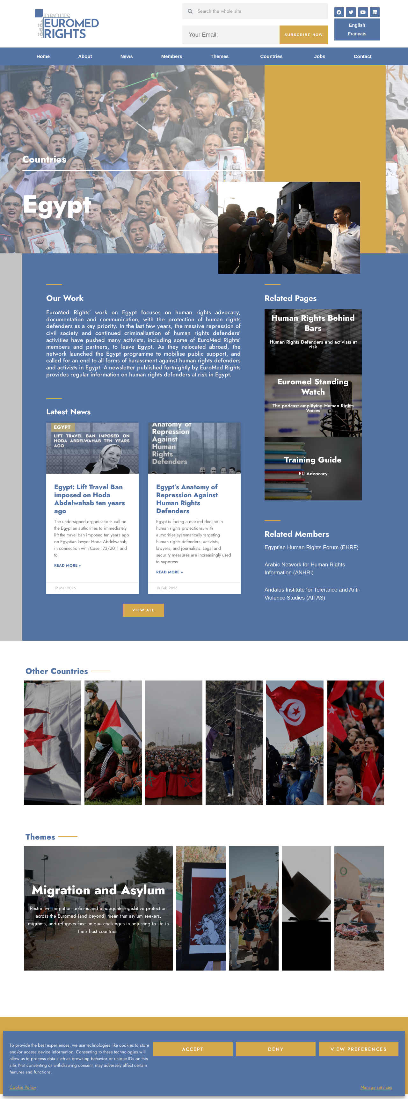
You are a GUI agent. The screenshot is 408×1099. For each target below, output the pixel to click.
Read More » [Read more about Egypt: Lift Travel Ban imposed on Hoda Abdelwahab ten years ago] (67, 566)
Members (171, 56)
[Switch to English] (357, 25)
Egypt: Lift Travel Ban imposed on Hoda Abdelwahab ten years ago (89, 499)
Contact (363, 56)
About (85, 56)
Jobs (319, 56)
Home (43, 56)
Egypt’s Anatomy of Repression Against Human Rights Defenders (187, 499)
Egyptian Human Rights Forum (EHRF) (312, 547)
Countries (273, 56)
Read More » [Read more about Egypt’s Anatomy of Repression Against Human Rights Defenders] (169, 572)
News (126, 56)
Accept (193, 1049)
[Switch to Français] (357, 34)
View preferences (359, 1049)
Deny (276, 1049)
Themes (221, 56)
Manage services (376, 1087)
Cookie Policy (23, 1087)
